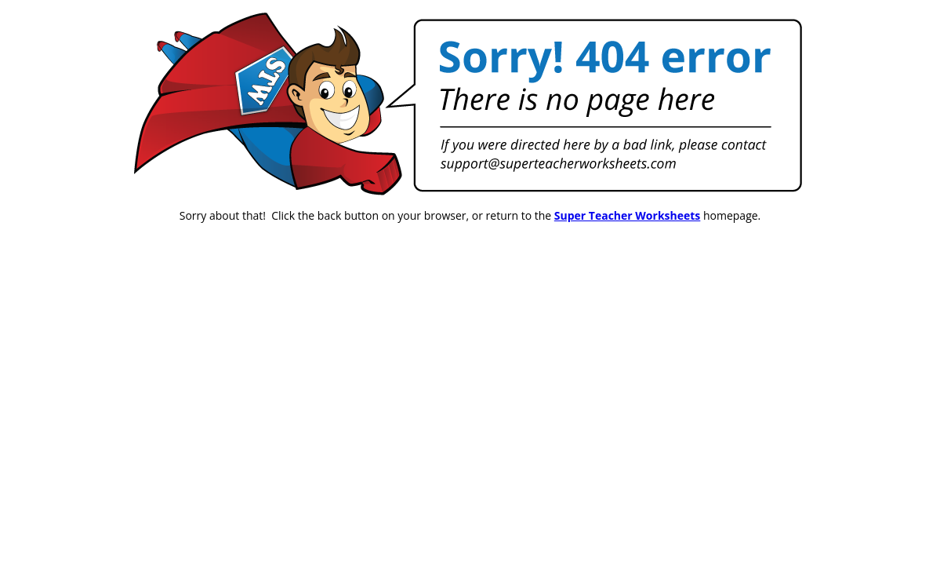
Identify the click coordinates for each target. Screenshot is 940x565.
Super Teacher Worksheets (627, 215)
